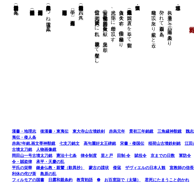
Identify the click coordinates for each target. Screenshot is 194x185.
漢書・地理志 (14, 131)
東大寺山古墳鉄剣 (79, 131)
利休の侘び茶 (14, 174)
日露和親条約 (50, 180)
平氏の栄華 (12, 168)
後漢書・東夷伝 (44, 131)
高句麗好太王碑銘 (90, 143)
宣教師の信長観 (174, 168)
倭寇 (107, 168)
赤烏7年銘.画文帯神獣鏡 (23, 143)
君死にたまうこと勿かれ (157, 180)
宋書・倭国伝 (122, 143)
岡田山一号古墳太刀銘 (22, 155)
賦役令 (131, 155)
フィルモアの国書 (18, 180)
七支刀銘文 (60, 143)
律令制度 (79, 155)
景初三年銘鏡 (131, 131)
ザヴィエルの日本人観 (135, 168)
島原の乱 (38, 174)
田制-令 (113, 155)
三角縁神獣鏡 (160, 131)
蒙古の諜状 (89, 168)
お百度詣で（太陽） (112, 180)
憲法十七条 (56, 155)
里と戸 (97, 155)
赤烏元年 (107, 131)
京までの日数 (153, 155)
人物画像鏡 (36, 149)
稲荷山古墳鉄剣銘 (154, 143)
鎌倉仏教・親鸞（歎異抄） (50, 168)
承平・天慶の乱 (40, 161)
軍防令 (175, 155)
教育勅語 (75, 180)
